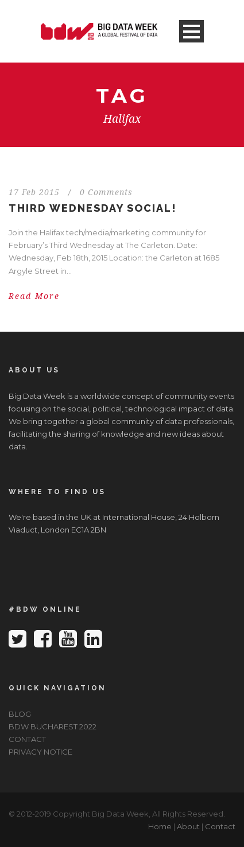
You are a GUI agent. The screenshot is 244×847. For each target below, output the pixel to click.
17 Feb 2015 (34, 192)
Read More (34, 296)
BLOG (20, 713)
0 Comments (106, 192)
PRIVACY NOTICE (40, 751)
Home (160, 826)
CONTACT (27, 739)
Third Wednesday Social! (93, 208)
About (188, 826)
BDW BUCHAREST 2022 (52, 726)
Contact (220, 826)
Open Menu (191, 31)
